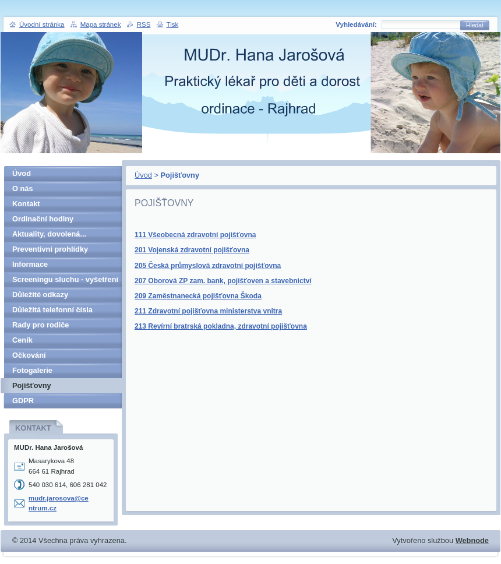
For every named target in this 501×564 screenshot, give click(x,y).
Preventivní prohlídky (50, 249)
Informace (30, 264)
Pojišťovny (31, 385)
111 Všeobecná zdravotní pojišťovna (195, 235)
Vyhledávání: (356, 24)
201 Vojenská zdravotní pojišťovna (192, 250)
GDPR (23, 400)
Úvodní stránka (41, 24)
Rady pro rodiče (40, 324)
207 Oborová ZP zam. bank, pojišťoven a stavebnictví (223, 281)
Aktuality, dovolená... (49, 234)
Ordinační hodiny (42, 218)
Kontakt (26, 203)
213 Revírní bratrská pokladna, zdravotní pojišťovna (221, 326)
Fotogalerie (32, 370)
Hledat (475, 25)
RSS (144, 24)
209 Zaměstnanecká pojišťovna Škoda (198, 296)
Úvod (143, 175)
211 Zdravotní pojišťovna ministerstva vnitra (208, 311)
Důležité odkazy (40, 294)
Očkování (29, 355)
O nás (22, 188)
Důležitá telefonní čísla (52, 309)
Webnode (472, 540)
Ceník (22, 340)
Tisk (173, 24)
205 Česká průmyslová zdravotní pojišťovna (208, 266)
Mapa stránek (100, 24)
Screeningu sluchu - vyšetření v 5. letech (65, 281)
